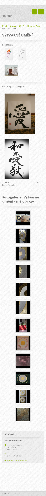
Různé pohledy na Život (29, 26)
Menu (41, 11)
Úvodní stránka (9, 26)
